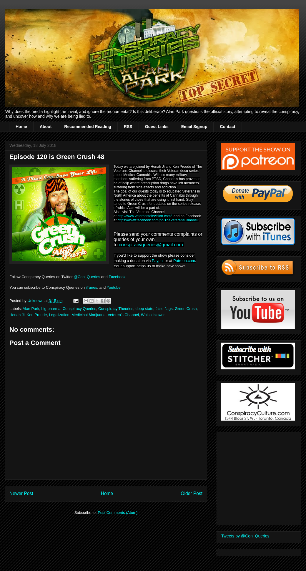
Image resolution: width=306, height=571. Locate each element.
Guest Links (157, 126)
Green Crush (186, 308)
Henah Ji (16, 315)
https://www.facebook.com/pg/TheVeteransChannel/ (158, 220)
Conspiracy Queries (79, 308)
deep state (144, 308)
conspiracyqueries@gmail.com (151, 244)
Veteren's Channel (123, 315)
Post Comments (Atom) (117, 512)
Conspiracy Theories (115, 308)
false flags (164, 308)
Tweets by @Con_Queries (245, 536)
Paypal (158, 260)
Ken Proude (37, 315)
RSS (128, 126)
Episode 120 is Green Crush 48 (56, 156)
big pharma (50, 308)
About (45, 126)
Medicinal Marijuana (88, 315)
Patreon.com (184, 260)
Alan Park (31, 308)
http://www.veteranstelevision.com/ (144, 216)
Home (21, 126)
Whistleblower (153, 315)
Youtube (114, 287)
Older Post (191, 493)
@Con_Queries (87, 277)
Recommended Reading (87, 126)
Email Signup (194, 126)
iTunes (91, 287)
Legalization (59, 315)
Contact (227, 126)
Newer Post (21, 493)
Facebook (118, 277)
